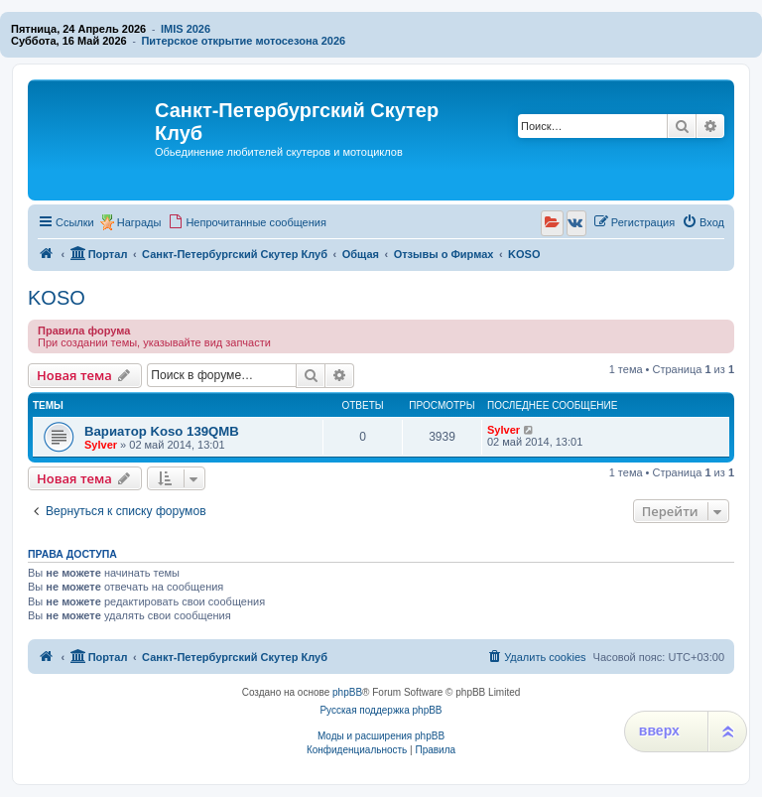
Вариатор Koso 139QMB (161, 431)
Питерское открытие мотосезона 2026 (243, 41)
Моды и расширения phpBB (381, 736)
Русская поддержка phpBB (380, 710)
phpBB (347, 692)
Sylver (100, 445)
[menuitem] (247, 222)
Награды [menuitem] (139, 222)
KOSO (56, 298)
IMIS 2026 (185, 29)
